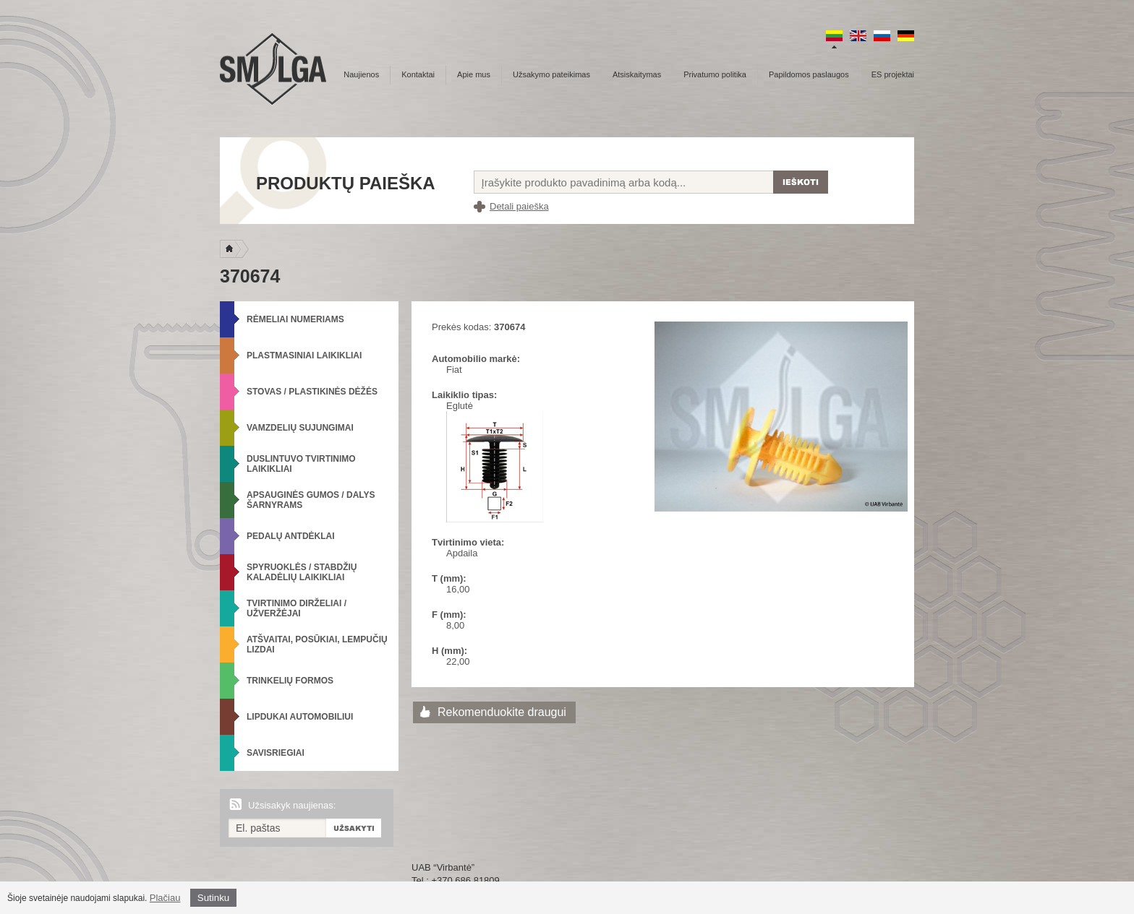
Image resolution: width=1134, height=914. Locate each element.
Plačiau (165, 897)
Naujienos (361, 74)
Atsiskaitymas (637, 74)
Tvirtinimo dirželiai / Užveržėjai (296, 608)
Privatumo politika (714, 74)
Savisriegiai (275, 753)
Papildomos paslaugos (809, 74)
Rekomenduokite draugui (502, 712)
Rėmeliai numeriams (295, 319)
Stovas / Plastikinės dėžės (312, 392)
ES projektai (892, 74)
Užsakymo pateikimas (551, 74)
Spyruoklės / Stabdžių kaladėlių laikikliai (302, 572)
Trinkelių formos (290, 681)
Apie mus (473, 74)
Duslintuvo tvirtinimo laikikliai (301, 464)
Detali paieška (519, 206)
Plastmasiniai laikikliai (304, 355)
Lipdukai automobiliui (300, 717)
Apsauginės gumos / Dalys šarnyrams (311, 500)
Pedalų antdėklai (291, 536)
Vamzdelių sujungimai (300, 428)
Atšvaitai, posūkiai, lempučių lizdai (317, 644)
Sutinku (213, 897)
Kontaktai (418, 74)
